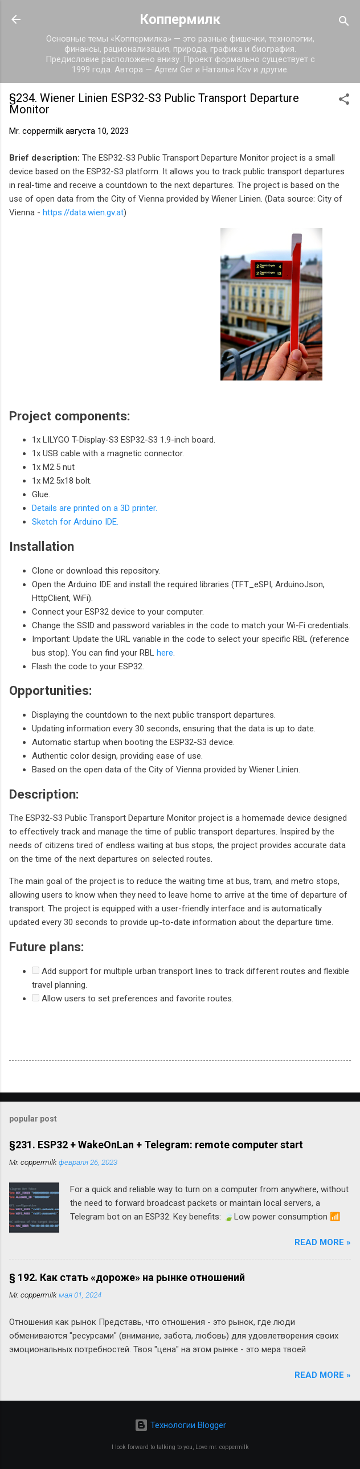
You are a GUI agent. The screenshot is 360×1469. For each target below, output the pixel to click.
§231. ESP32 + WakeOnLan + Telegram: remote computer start (156, 1145)
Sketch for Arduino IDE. (75, 522)
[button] (344, 101)
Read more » (322, 1242)
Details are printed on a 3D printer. (94, 508)
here (165, 653)
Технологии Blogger (180, 1425)
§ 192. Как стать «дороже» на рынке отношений (127, 1277)
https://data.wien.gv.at (83, 212)
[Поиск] (344, 23)
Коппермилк (180, 19)
